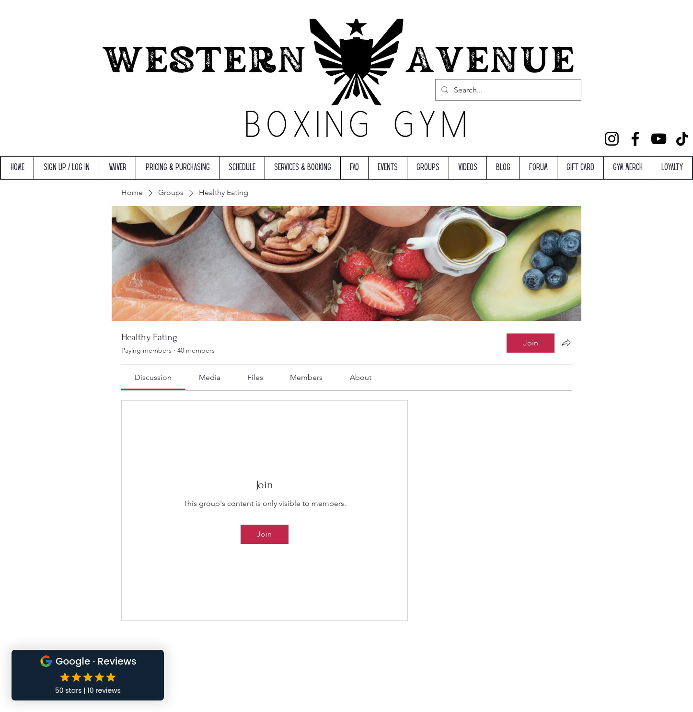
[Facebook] (635, 138)
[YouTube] (658, 138)
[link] (153, 377)
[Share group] (566, 342)
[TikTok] (682, 138)
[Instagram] (611, 138)
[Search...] (507, 90)
